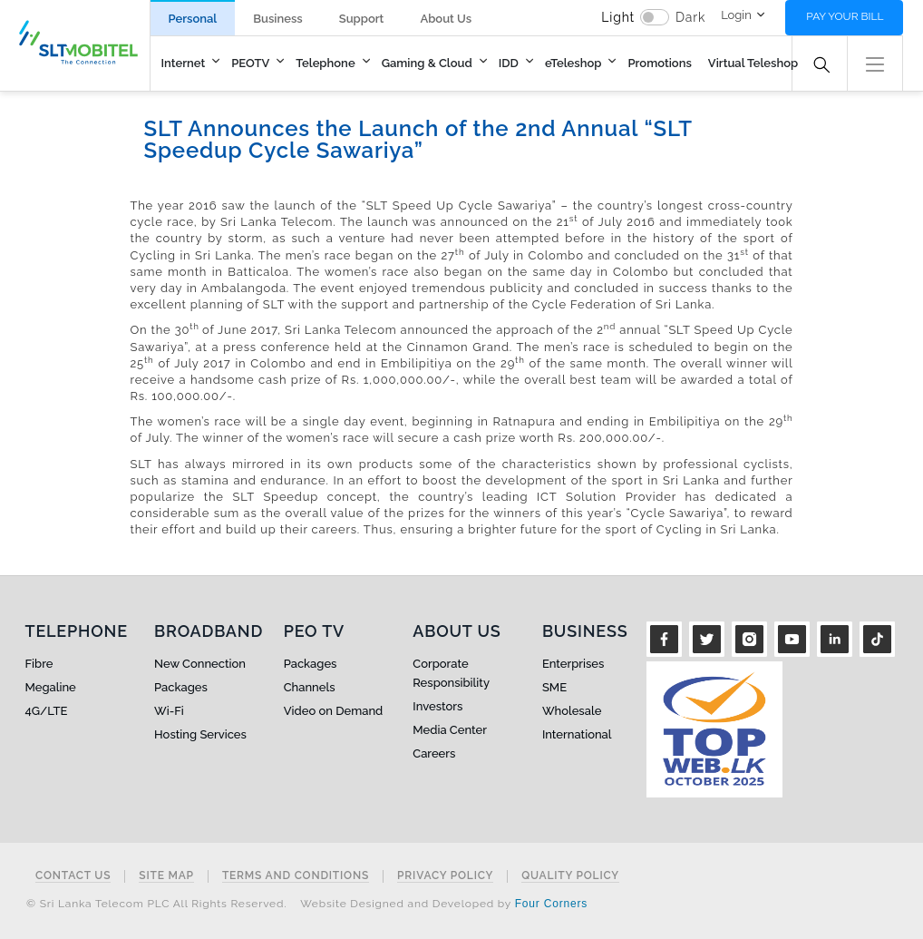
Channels (309, 687)
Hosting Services (200, 734)
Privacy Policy (445, 876)
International (577, 734)
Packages (181, 687)
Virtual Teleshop (753, 63)
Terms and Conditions (295, 876)
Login (736, 15)
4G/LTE (46, 711)
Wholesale (571, 711)
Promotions (659, 63)
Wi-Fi (169, 711)
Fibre (39, 663)
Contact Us (73, 876)
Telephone (325, 63)
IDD (509, 63)
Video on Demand (334, 711)
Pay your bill (844, 16)
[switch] (654, 17)
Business (277, 18)
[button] (875, 62)
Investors (437, 706)
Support (361, 18)
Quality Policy (570, 876)
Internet (183, 63)
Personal (193, 18)
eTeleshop (573, 63)
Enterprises (573, 663)
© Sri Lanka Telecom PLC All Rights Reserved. (156, 903)
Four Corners (551, 903)
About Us (445, 18)
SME (554, 687)
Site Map (166, 876)
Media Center (450, 730)
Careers (434, 753)
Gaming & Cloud (427, 63)
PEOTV (250, 63)
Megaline (50, 687)
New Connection (200, 663)
